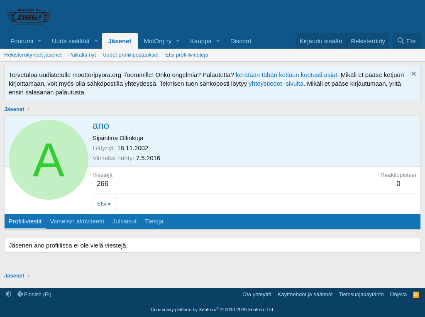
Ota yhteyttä (256, 294)
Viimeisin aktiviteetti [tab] (77, 221)
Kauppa (201, 41)
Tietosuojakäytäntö (361, 294)
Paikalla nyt (82, 55)
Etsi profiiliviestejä (186, 55)
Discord (241, 41)
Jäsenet (120, 41)
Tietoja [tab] (154, 221)
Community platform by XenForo (212, 309)
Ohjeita (398, 294)
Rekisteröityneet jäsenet (33, 55)
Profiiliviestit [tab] (25, 221)
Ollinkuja (132, 137)
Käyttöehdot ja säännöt (305, 294)
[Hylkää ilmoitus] (412, 74)
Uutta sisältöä (71, 41)
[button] (40, 41)
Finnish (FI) (34, 294)
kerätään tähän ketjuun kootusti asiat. (287, 74)
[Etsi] (407, 41)
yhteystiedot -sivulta (276, 83)
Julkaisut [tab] (124, 221)
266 (102, 184)
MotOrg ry (158, 41)
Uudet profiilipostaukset (131, 55)
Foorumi (21, 41)
